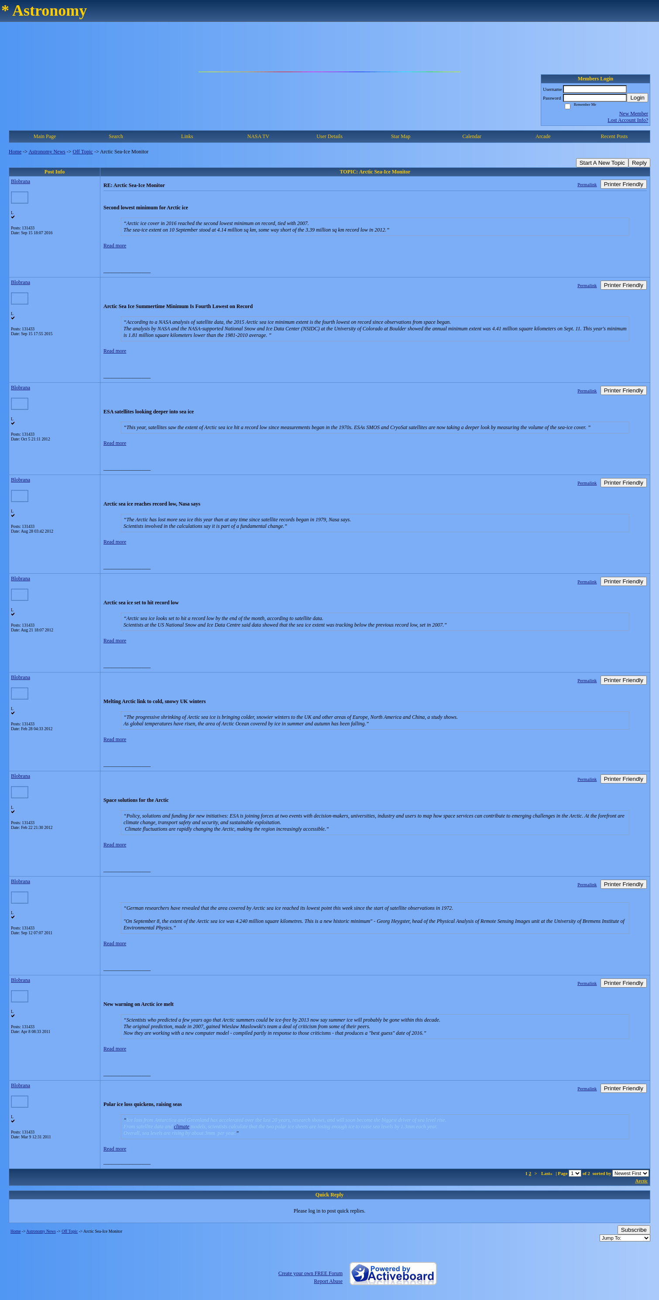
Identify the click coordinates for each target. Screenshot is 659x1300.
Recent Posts (614, 136)
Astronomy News (46, 152)
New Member (633, 114)
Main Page (45, 136)
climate (181, 1126)
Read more (114, 246)
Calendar (472, 136)
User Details (329, 136)
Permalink (587, 184)
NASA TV (258, 136)
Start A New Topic (602, 162)
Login (637, 97)
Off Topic (83, 152)
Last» (547, 1173)
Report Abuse (328, 1281)
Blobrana (20, 181)
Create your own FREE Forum (310, 1273)
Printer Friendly (623, 184)
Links (187, 136)
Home (15, 152)
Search (116, 136)
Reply (639, 162)
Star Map (400, 136)
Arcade (543, 136)
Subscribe (634, 1230)
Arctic (641, 1180)
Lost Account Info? (628, 120)
